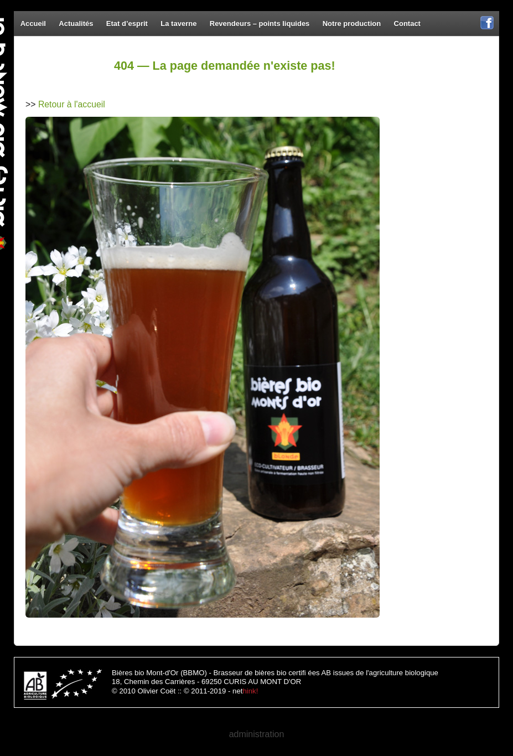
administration (256, 734)
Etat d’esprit (127, 23)
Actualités (76, 23)
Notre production (352, 23)
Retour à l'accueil (71, 104)
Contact (407, 23)
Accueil (33, 23)
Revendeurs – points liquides (260, 23)
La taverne (178, 23)
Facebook (487, 28)
